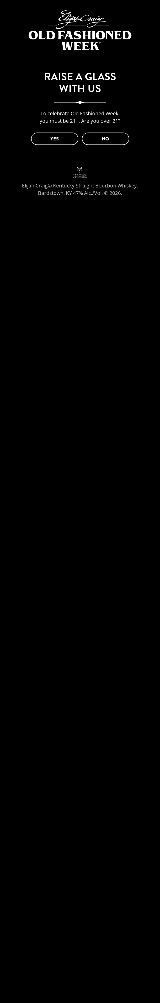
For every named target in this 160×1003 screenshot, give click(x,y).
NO (105, 138)
